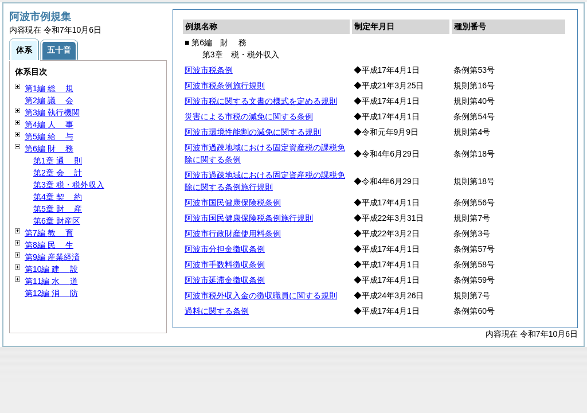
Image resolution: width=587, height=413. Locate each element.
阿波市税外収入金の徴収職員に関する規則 (261, 295)
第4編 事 (49, 124)
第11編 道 (51, 281)
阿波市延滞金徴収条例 (225, 280)
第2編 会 (49, 100)
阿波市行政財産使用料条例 (233, 233)
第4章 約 (57, 196)
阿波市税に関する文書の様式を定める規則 (261, 101)
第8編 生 (49, 245)
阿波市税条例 (209, 70)
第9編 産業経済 (52, 257)
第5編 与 (49, 136)
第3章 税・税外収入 (68, 184)
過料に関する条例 (217, 310)
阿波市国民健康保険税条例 (233, 202)
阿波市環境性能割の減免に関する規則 (253, 132)
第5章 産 (57, 208)
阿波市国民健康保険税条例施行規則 (249, 218)
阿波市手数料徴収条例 (225, 264)
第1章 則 (57, 160)
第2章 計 (57, 172)
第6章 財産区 (56, 220)
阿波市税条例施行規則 (225, 85)
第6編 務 (49, 148)
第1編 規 (49, 88)
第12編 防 (51, 293)
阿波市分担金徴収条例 (225, 249)
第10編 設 (51, 269)
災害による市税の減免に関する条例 (249, 116)
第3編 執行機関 (52, 112)
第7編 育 (49, 232)
